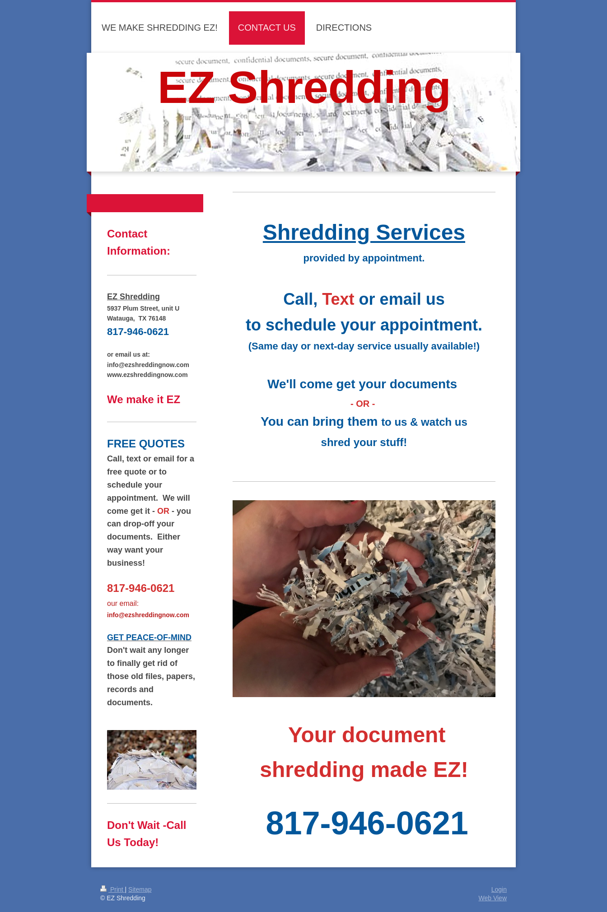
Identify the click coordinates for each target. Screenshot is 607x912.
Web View (492, 898)
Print (112, 889)
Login (499, 889)
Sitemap (139, 889)
